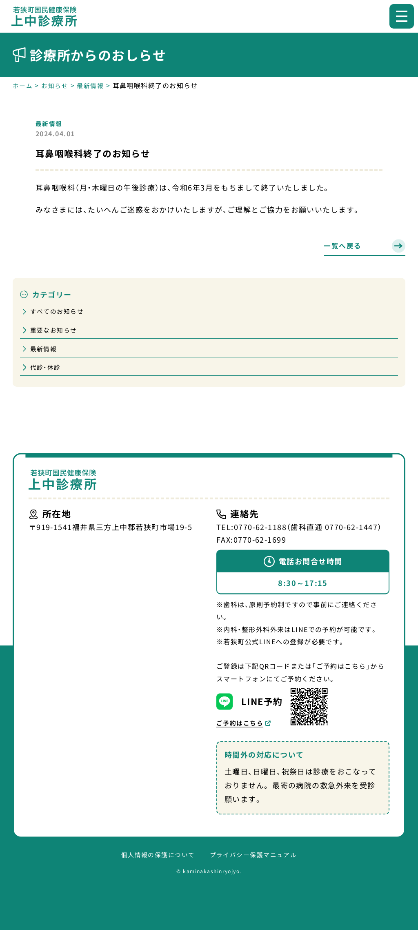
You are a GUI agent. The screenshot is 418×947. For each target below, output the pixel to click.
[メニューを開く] (401, 16)
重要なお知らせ (55, 334)
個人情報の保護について (155, 871)
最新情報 (50, 123)
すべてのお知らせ (59, 314)
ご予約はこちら (241, 739)
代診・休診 (47, 374)
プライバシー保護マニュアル (255, 871)
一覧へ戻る (343, 246)
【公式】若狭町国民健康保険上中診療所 (48, 16)
